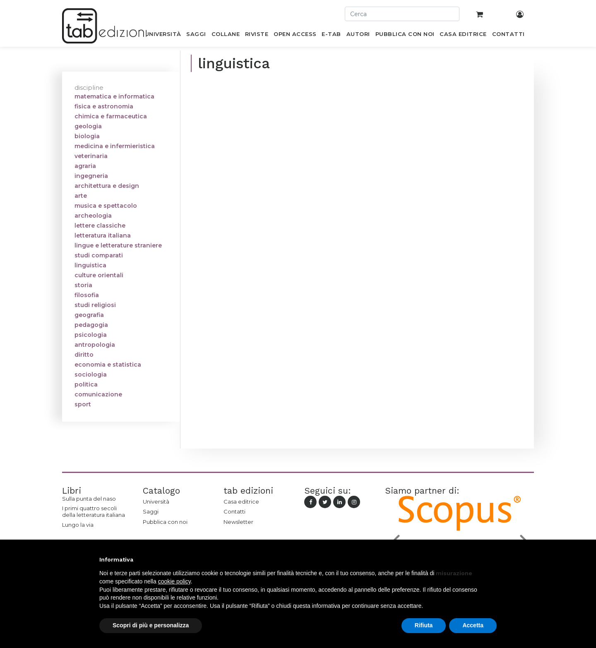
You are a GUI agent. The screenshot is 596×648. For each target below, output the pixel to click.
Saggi (151, 511)
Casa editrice (241, 501)
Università (156, 501)
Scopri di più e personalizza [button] (151, 625)
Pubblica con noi (165, 521)
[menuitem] (163, 35)
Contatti (234, 511)
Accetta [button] (472, 625)
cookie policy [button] (174, 581)
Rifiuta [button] (424, 625)
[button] (492, 559)
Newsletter (238, 521)
